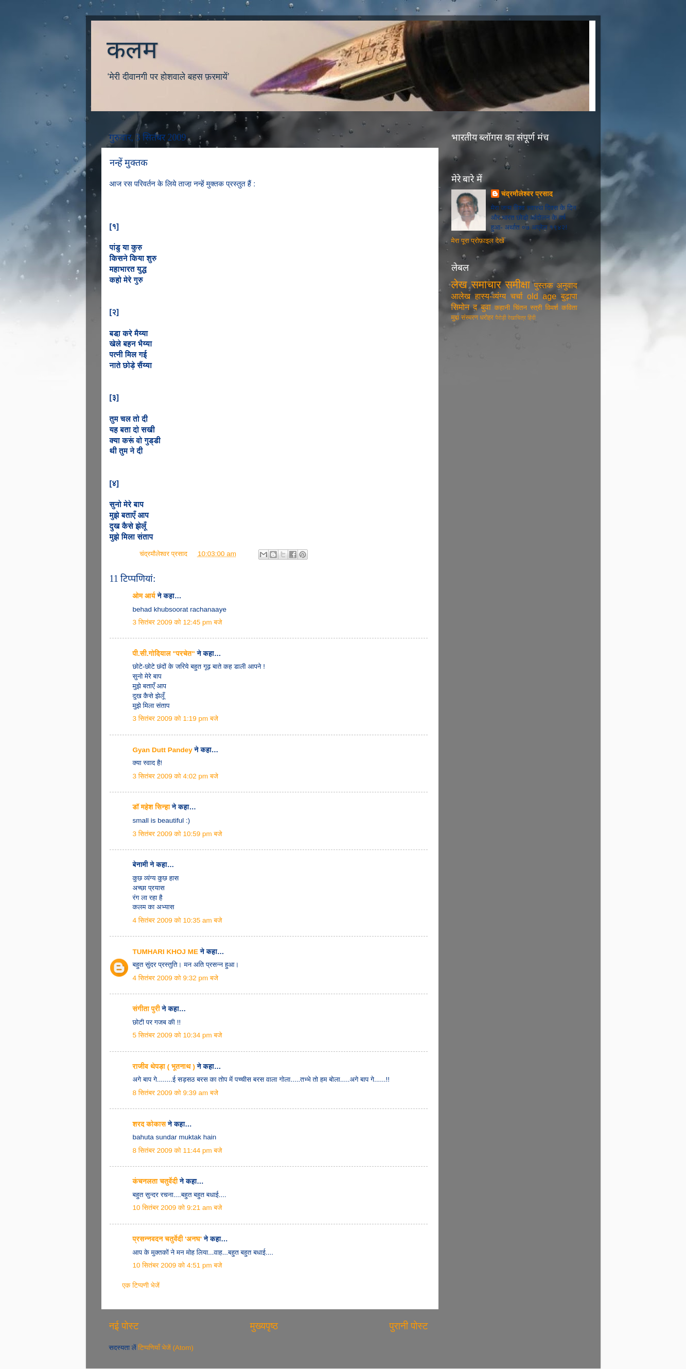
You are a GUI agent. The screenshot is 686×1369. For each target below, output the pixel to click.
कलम (132, 49)
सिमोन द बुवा (471, 306)
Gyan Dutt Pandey (162, 750)
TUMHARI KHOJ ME (166, 952)
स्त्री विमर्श (544, 307)
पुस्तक (543, 285)
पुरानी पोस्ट (409, 1326)
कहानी (502, 307)
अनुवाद (566, 285)
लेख (459, 284)
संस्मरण (469, 317)
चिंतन (520, 307)
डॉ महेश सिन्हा (151, 807)
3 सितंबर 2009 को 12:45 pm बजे (177, 622)
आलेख (461, 296)
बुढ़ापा (569, 296)
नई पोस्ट (124, 1326)
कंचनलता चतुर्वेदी (155, 1181)
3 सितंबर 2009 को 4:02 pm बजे (176, 776)
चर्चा (517, 296)
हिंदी (531, 318)
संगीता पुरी (147, 1009)
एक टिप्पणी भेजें (141, 1285)
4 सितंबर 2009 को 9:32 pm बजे (176, 978)
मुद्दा (455, 317)
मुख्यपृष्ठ (264, 1326)
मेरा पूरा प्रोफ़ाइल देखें (477, 241)
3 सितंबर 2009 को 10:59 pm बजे (177, 834)
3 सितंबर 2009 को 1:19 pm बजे (176, 718)
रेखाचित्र (517, 318)
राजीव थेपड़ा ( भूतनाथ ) (164, 1066)
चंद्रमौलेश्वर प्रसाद (164, 554)
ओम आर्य (144, 596)
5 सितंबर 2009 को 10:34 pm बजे (177, 1035)
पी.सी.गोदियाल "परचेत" (164, 653)
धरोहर (486, 317)
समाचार (486, 284)
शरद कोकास (149, 1124)
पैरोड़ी (500, 318)
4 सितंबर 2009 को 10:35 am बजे (177, 920)
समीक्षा (517, 284)
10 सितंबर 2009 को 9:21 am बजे (177, 1207)
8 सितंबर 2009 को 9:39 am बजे (176, 1093)
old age (541, 296)
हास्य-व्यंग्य (490, 296)
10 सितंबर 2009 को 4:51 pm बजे (177, 1265)
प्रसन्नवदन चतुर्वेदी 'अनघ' (168, 1239)
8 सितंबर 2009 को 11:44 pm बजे (177, 1150)
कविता (569, 307)
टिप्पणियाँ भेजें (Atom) (166, 1347)
